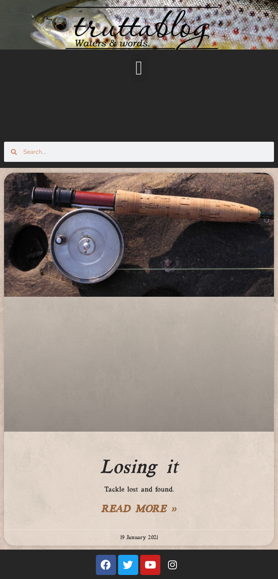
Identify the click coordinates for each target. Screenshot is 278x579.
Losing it (139, 468)
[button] (139, 68)
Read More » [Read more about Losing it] (139, 510)
